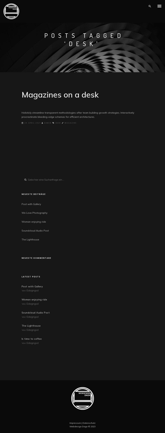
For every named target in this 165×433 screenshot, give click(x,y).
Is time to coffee (32, 338)
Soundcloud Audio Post (35, 230)
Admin (46, 123)
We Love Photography (34, 212)
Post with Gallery (31, 204)
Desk (58, 123)
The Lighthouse (30, 239)
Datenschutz (89, 423)
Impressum (75, 423)
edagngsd (33, 290)
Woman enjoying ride (34, 221)
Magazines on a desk (60, 94)
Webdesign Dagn (79, 426)
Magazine (70, 123)
